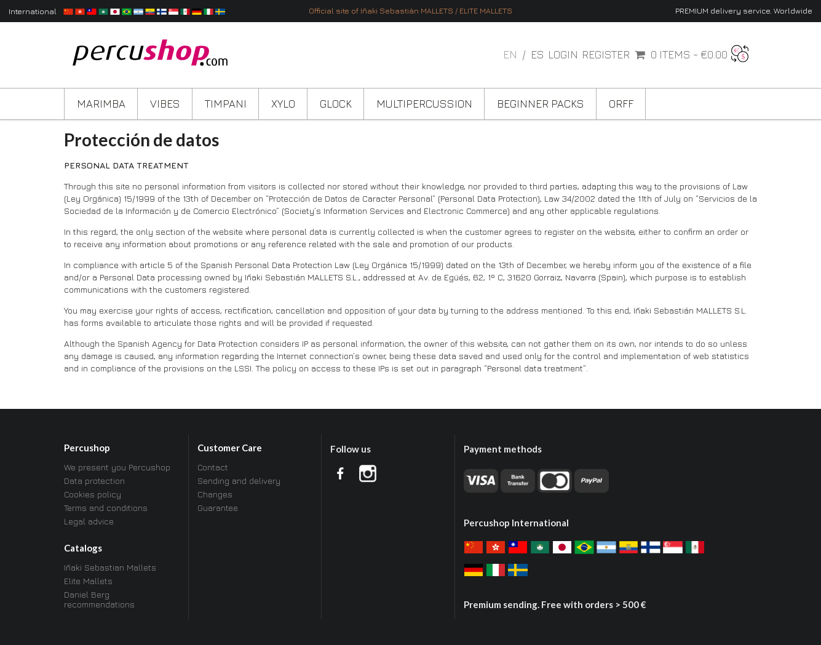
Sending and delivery (238, 480)
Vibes (165, 103)
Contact (212, 467)
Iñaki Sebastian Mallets (110, 567)
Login (563, 55)
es (537, 54)
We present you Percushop (117, 467)
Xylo (283, 103)
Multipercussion (424, 103)
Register (606, 55)
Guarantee (217, 507)
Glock (336, 103)
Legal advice (89, 521)
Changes (214, 494)
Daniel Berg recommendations (99, 599)
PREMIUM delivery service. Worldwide (743, 10)
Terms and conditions (106, 507)
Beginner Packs (540, 103)
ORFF (621, 103)
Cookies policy (92, 494)
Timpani (226, 103)
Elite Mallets (88, 581)
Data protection (94, 480)
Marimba (101, 103)
